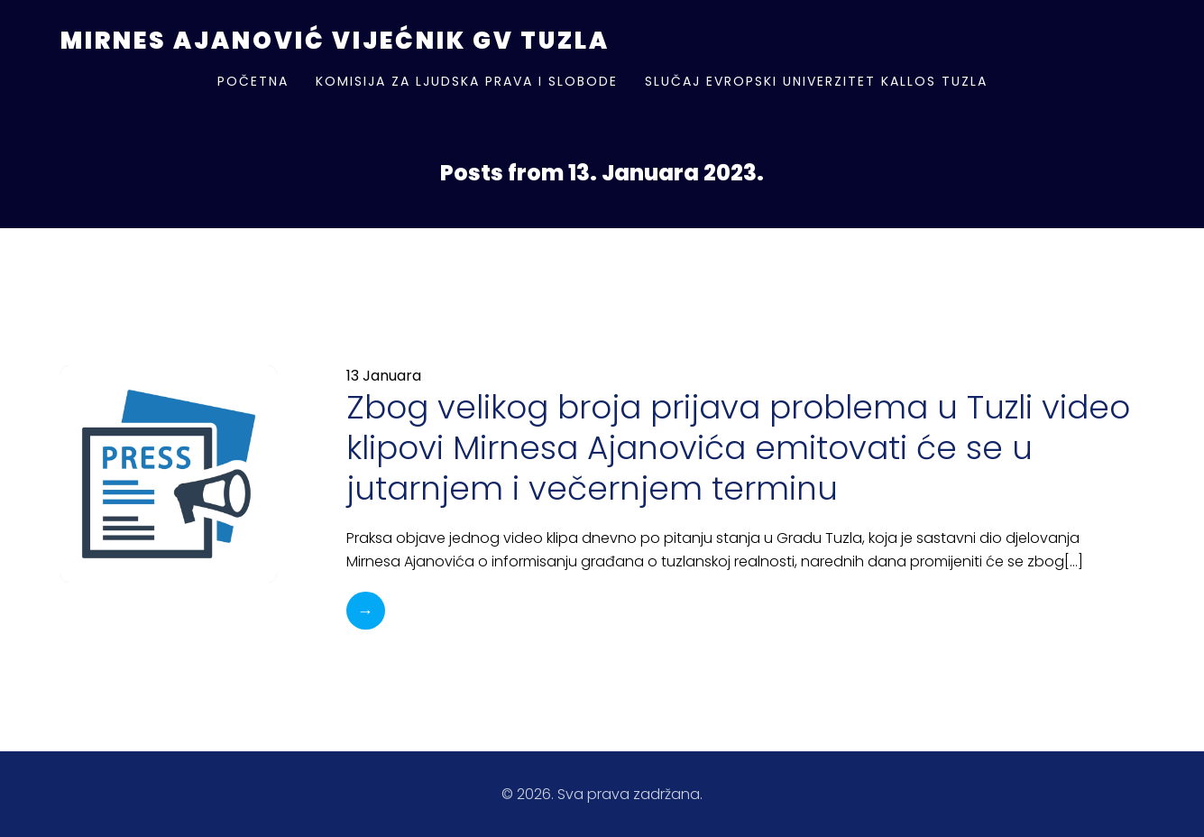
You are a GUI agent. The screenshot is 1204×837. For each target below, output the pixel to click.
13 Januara (383, 375)
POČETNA (253, 81)
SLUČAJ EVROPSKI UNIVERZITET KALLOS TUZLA (816, 81)
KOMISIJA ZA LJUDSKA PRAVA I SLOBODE (467, 81)
